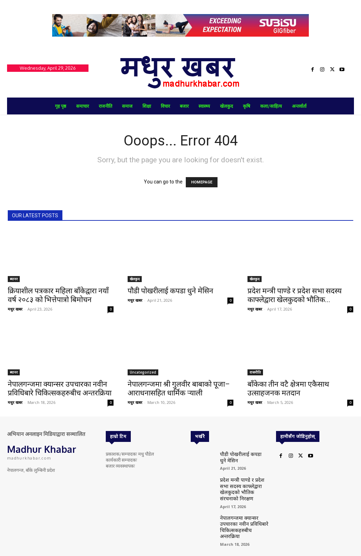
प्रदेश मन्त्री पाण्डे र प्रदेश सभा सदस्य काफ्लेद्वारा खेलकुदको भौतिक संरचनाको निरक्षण (243, 484)
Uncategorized (143, 372)
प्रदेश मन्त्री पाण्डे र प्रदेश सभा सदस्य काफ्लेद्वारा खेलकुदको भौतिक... (294, 295)
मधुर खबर (15, 309)
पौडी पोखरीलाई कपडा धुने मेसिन (170, 291)
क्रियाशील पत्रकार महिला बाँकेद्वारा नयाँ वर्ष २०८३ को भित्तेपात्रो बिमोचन (58, 295)
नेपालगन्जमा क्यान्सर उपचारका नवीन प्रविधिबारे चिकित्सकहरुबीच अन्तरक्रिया (59, 388)
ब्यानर (14, 278)
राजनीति (255, 372)
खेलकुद (135, 278)
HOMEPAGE (201, 182)
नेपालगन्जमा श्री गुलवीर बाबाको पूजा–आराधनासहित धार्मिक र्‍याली (179, 388)
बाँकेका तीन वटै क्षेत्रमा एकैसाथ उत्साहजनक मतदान (288, 388)
